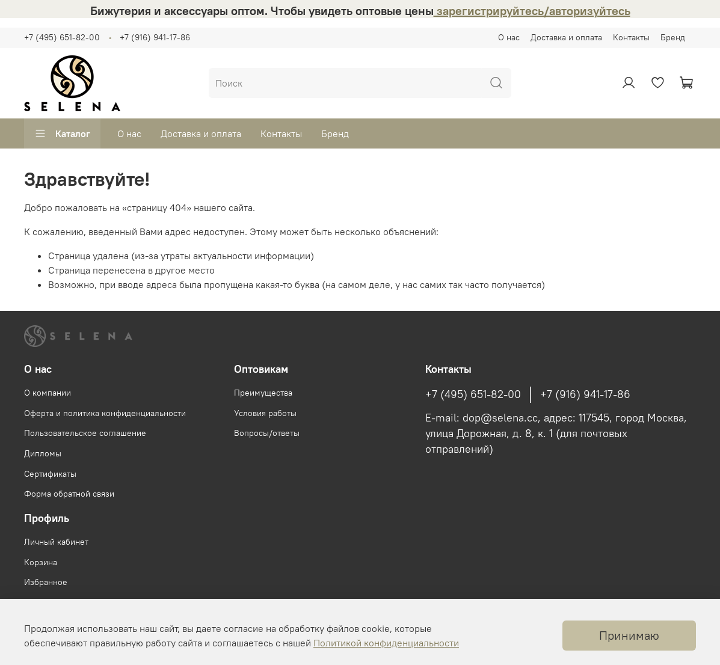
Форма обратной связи (69, 493)
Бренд (672, 37)
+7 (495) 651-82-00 (62, 37)
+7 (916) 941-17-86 (155, 37)
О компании (47, 392)
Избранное (45, 582)
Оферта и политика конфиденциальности (105, 413)
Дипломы (42, 453)
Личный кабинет (56, 541)
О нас (509, 37)
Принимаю (629, 635)
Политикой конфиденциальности (386, 643)
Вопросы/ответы (267, 433)
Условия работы (265, 413)
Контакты (631, 37)
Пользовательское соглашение (85, 433)
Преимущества (263, 392)
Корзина (40, 562)
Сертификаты (50, 473)
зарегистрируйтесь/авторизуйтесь (532, 10)
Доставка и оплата (566, 37)
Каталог (62, 133)
